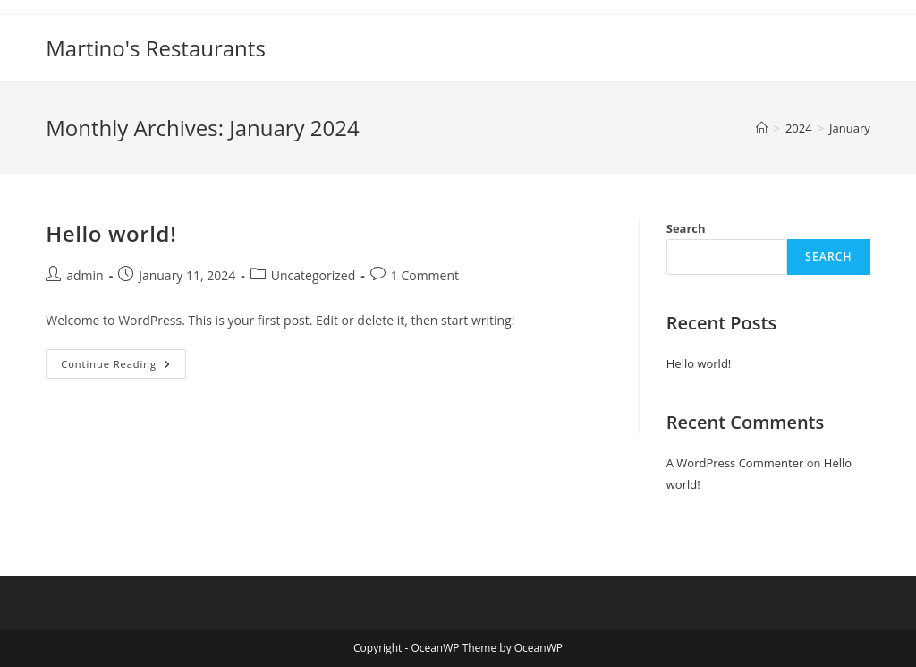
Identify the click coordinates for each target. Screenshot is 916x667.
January (849, 128)
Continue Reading (123, 367)
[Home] (762, 128)
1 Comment (425, 275)
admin (84, 275)
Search (686, 228)
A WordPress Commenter (735, 463)
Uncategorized (313, 275)
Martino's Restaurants (156, 48)
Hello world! (111, 233)
